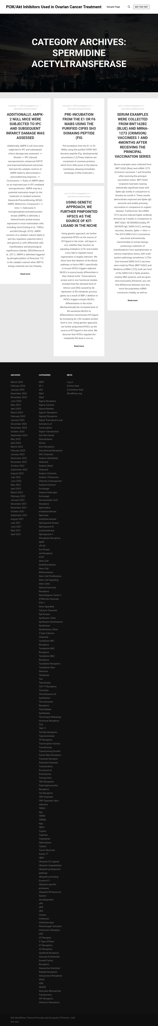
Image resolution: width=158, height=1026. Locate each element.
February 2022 (18, 496)
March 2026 (17, 382)
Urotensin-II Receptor (49, 930)
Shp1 (41, 393)
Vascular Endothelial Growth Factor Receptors (49, 960)
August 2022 (17, 473)
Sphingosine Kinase (49, 523)
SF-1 (41, 386)
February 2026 (18, 386)
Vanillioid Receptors (49, 953)
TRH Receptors (46, 781)
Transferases (45, 747)
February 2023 (18, 450)
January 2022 (18, 500)
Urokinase (44, 918)
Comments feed (75, 389)
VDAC (42, 979)
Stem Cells (44, 583)
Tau (41, 679)
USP (41, 934)
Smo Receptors (46, 446)
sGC (41, 389)
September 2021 (19, 515)
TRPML (42, 819)
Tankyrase (44, 675)
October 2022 (17, 465)
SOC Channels (46, 454)
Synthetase (44, 625)
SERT (41, 382)
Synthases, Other (47, 618)
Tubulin (42, 846)
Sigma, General (46, 405)
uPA (41, 903)
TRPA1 (42, 808)
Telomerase (45, 682)
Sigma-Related (46, 408)
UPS (41, 911)
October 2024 (17, 431)
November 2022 (19, 462)
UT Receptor (45, 937)
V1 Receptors (45, 945)
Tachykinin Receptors (49, 663)
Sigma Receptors (47, 401)
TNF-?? (42, 728)
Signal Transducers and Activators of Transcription (50, 424)
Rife (13, 1017)
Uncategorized (46, 899)
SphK (41, 542)
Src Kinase (44, 549)
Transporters (45, 778)
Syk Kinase (44, 614)
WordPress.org (74, 393)
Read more (25, 274)
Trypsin (42, 831)
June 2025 (16, 401)
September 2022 (19, 469)
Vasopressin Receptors (50, 975)
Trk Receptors (46, 793)
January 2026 (18, 389)
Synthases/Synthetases (51, 621)
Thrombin (44, 690)
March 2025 (17, 412)
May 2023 (16, 439)
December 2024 (19, 424)
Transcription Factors (49, 743)
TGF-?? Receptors (48, 686)
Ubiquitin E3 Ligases (49, 861)
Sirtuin (42, 443)
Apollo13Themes (60, 1017)
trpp (41, 823)
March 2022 (17, 492)
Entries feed (73, 386)
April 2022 (16, 488)
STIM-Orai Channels (49, 599)
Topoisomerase (46, 736)
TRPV (41, 827)
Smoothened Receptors (50, 450)
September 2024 (19, 435)
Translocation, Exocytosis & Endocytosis (46, 770)
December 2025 (19, 393)
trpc (41, 812)
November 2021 (19, 507)
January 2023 (18, 454)
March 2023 (17, 446)
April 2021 (16, 534)
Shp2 (41, 397)
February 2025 (18, 416)
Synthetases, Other (48, 629)
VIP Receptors (46, 998)
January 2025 (18, 420)
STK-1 (42, 602)
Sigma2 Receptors (48, 416)
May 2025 (16, 405)
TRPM (42, 816)
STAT (41, 557)
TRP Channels (46, 797)
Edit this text (141, 7)
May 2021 (16, 530)
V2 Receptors (45, 949)
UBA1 (41, 857)
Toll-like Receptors (48, 732)
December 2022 (19, 458)
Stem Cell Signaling (48, 580)
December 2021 (19, 503)
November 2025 (19, 397)
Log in (70, 382)
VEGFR (42, 987)
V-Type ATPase (46, 941)
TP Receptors (45, 739)
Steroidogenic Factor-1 (50, 595)
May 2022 (16, 484)
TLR (41, 724)
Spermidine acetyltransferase (25, 109)
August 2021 (17, 519)
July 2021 (16, 523)
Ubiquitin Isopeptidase (50, 865)
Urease (42, 915)
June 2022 (16, 481)
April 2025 (16, 408)
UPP (41, 907)
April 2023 (16, 443)
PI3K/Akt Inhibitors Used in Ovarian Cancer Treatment (21, 7)
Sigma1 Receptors (48, 412)
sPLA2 (42, 545)
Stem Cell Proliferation (50, 576)
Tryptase (43, 835)
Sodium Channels (48, 473)
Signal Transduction (49, 431)
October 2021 (17, 511)
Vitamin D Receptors (49, 1002)
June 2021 (16, 526)
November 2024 (19, 427)
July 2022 (16, 477)
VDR (41, 983)
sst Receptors (46, 553)
